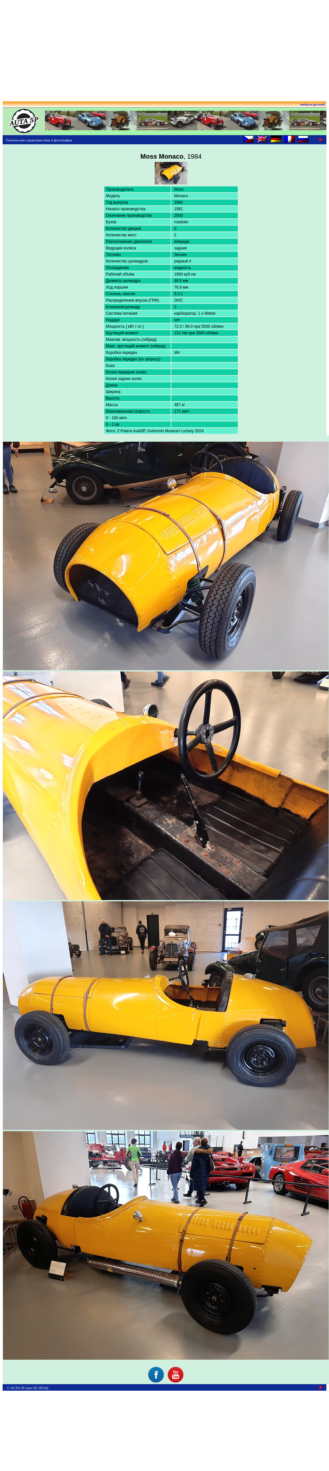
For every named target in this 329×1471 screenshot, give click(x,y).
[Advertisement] (164, 48)
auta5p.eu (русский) (312, 104)
